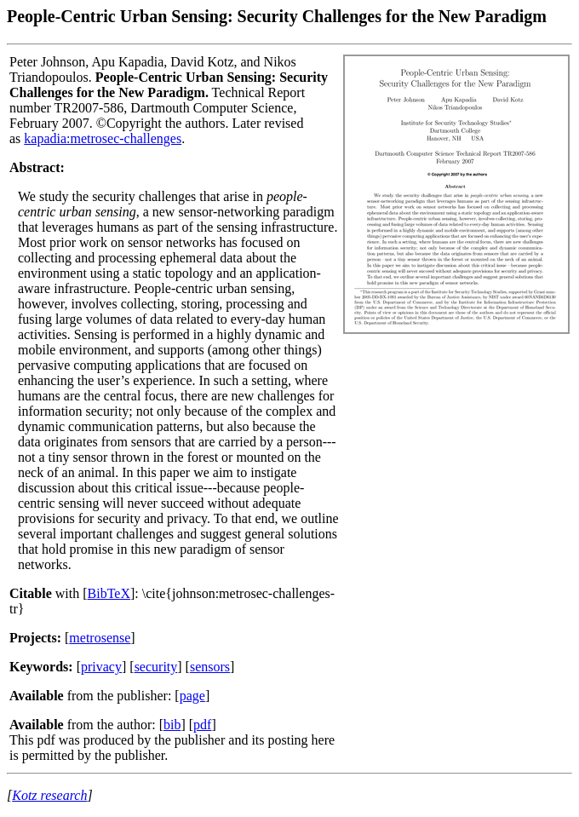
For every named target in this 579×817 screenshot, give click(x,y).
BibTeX (109, 593)
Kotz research (49, 795)
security (156, 666)
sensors (210, 666)
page (192, 695)
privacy (101, 666)
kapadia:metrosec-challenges (102, 138)
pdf (202, 724)
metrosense (99, 637)
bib (172, 724)
